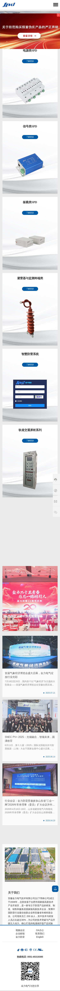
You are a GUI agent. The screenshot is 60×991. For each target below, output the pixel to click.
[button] (27, 743)
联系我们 (39, 933)
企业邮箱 (20, 933)
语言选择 (47, 5)
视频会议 (20, 930)
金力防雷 (20, 937)
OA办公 (40, 930)
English (40, 937)
